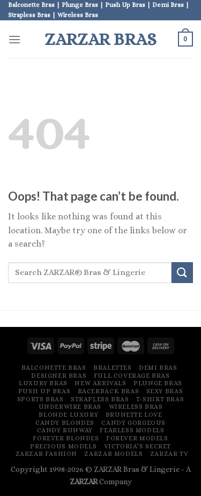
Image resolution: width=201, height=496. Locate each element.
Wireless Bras (136, 406)
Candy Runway (65, 430)
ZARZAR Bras (100, 39)
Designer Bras (58, 375)
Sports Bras (40, 399)
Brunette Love (134, 414)
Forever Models (137, 438)
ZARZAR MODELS (113, 453)
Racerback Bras (108, 391)
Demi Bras (158, 367)
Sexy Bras (164, 391)
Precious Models (63, 446)
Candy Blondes (64, 422)
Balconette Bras (53, 367)
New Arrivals (100, 383)
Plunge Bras (157, 383)
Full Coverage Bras (132, 375)
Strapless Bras (100, 399)
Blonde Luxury (68, 414)
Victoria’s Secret (137, 446)
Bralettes (112, 367)
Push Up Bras (44, 391)
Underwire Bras (70, 406)
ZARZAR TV (169, 453)
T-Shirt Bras (160, 399)
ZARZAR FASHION (47, 453)
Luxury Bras (43, 383)
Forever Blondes (66, 438)
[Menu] (14, 39)
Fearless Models (132, 430)
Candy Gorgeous (133, 422)
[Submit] (182, 272)
